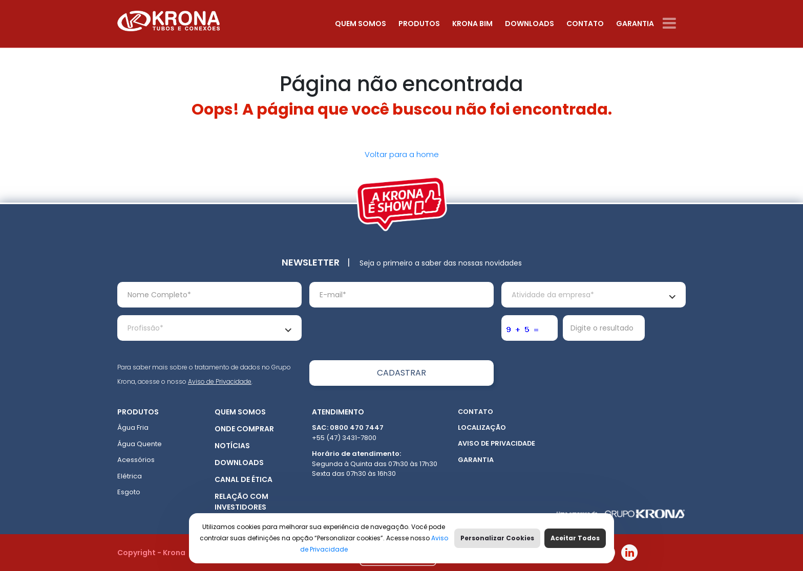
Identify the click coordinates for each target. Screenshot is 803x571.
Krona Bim (472, 23)
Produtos (419, 23)
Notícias (232, 446)
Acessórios (136, 460)
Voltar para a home (402, 154)
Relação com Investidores (241, 501)
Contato (585, 23)
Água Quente (139, 444)
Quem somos (360, 23)
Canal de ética (243, 479)
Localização (482, 427)
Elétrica (129, 476)
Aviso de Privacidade (219, 381)
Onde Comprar (244, 429)
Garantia (635, 23)
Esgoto (128, 492)
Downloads (529, 23)
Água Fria (133, 427)
